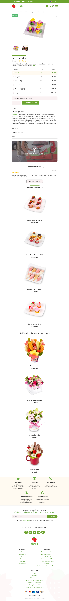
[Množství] (16, 103)
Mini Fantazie (34, 470)
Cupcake (14, 115)
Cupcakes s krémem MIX (34, 255)
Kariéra (22, 559)
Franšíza (34, 575)
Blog (34, 573)
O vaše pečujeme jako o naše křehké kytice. (35, 520)
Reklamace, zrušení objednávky (46, 566)
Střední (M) (18, 81)
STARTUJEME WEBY (38, 598)
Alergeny (15, 128)
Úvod (14, 12)
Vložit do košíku (30, 103)
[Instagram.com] (30, 532)
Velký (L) (17, 85)
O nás (22, 552)
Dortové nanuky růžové (34, 289)
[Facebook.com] (26, 532)
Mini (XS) (17, 73)
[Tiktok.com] (43, 532)
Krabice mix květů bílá (34, 400)
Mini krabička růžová (34, 435)
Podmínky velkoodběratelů (34, 580)
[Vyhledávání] (47, 6)
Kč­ (55, 1)
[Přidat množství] (19, 103)
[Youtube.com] (39, 532)
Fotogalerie (22, 563)
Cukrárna (22, 556)
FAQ (13, 136)
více (34, 65)
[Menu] (56, 6)
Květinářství (22, 554)
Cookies (46, 563)
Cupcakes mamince (34, 324)
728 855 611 (16, 1)
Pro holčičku (34, 366)
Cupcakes (33, 12)
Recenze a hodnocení (34, 583)
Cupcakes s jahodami (34, 220)
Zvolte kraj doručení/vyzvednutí (22, 98)
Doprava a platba (46, 552)
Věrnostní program (46, 554)
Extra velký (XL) (20, 89)
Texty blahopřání (34, 585)
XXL (16, 93)
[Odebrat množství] (13, 103)
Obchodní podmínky (47, 559)
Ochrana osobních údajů (46, 561)
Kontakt (22, 561)
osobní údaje (26, 520)
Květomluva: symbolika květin (34, 587)
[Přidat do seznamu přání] (56, 16)
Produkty (20, 12)
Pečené (27, 12)
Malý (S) (17, 77)
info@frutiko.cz (27, 1)
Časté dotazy (47, 556)
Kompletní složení (18, 132)
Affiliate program (34, 578)
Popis (14, 108)
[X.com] (34, 532)
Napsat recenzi (34, 181)
